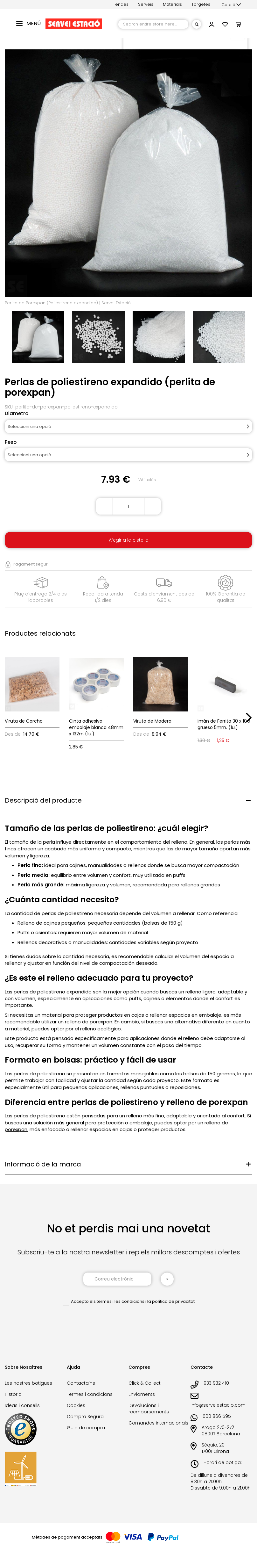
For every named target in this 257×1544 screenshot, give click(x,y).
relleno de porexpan (88, 1021)
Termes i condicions (90, 1394)
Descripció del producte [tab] (43, 800)
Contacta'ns (81, 1383)
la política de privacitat (171, 1301)
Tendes (120, 4)
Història (13, 1394)
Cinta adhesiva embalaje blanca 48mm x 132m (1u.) (96, 727)
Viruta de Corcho (24, 721)
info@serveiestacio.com (218, 1405)
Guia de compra (86, 1428)
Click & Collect (144, 1383)
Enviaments (141, 1394)
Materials (172, 4)
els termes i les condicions (117, 1301)
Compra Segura (85, 1416)
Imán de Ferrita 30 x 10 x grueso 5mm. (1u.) (224, 724)
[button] (231, 4)
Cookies (76, 1405)
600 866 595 (217, 1416)
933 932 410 (216, 1383)
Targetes (200, 4)
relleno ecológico (100, 1028)
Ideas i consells (22, 1405)
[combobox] (153, 24)
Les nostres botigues (28, 1383)
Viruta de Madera (152, 721)
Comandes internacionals (158, 1423)
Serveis (145, 4)
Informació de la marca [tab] (43, 1164)
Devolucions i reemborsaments (148, 1408)
